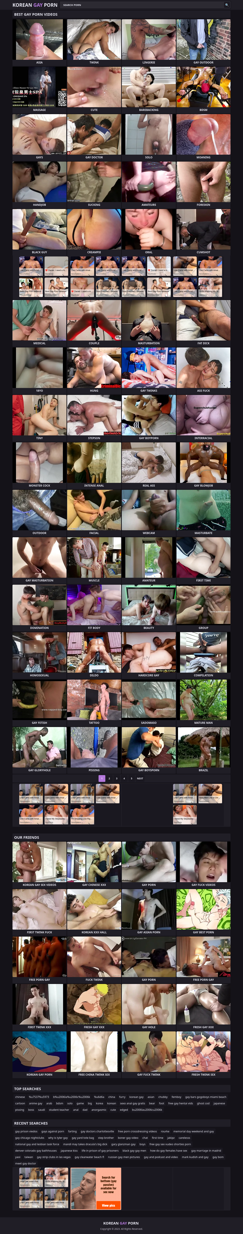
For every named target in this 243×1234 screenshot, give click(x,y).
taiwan (28, 1157)
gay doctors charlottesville (97, 1131)
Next (140, 778)
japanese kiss (69, 1150)
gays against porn (53, 1131)
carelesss (184, 1138)
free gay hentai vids (180, 1103)
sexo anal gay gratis (132, 1103)
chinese (20, 1097)
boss (31, 1110)
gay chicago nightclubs (29, 1138)
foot (161, 1103)
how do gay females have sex (168, 1150)
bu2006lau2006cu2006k (147, 1110)
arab (49, 1103)
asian (151, 1097)
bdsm (59, 1103)
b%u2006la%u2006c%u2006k (71, 1097)
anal (76, 1110)
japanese (219, 1103)
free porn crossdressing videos (137, 1131)
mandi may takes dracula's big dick (85, 1144)
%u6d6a (99, 1097)
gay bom (218, 1157)
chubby (163, 1097)
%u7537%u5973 (39, 1097)
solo (70, 1103)
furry (122, 1097)
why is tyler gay (58, 1138)
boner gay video (128, 1138)
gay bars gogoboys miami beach (205, 1097)
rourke (165, 1131)
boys (142, 1144)
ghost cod (203, 1103)
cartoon (20, 1103)
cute (113, 1110)
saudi (41, 1110)
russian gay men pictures (124, 1157)
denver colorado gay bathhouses (36, 1150)
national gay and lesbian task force (37, 1144)
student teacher (59, 1110)
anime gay (35, 1103)
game (80, 1103)
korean (111, 1103)
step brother (106, 1138)
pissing (19, 1110)
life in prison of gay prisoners (100, 1150)
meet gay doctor (25, 1163)
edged (124, 1110)
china (111, 1097)
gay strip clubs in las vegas (54, 1157)
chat (145, 1138)
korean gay (136, 1097)
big (90, 1103)
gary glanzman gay (123, 1144)
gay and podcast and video (161, 1157)
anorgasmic (98, 1110)
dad (85, 1110)
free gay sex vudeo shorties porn (170, 1144)
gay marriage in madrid (206, 1150)
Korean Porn (35, 5)
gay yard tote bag (83, 1138)
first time (157, 1138)
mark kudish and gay (195, 1157)
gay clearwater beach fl (89, 1157)
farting (72, 1131)
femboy (176, 1097)
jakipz (171, 1138)
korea (99, 1103)
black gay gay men (134, 1150)
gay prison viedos (26, 1131)
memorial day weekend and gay (193, 1131)
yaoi (17, 1157)
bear (152, 1103)
